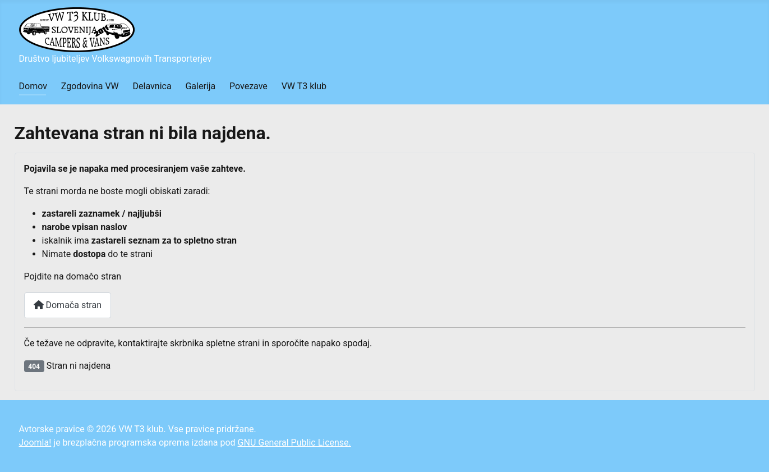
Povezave (248, 86)
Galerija (200, 86)
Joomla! (35, 442)
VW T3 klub (304, 86)
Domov (33, 86)
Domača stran (68, 305)
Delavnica (152, 86)
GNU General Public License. (294, 442)
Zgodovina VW (90, 86)
